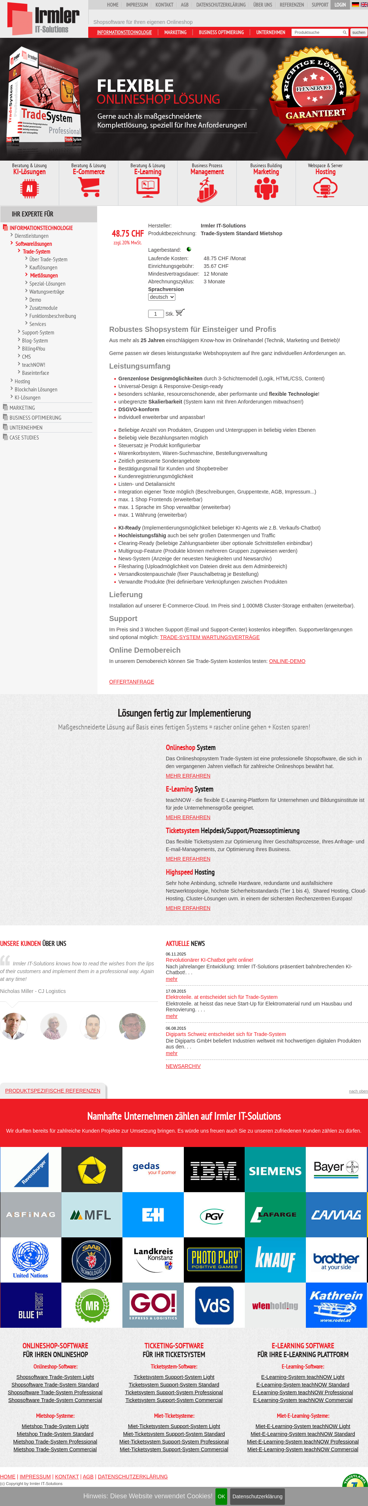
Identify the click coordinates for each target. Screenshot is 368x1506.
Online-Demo (287, 661)
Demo (35, 299)
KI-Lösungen (27, 397)
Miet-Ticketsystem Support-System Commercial (174, 1449)
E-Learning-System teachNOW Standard (302, 1385)
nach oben (358, 1091)
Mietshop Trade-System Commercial (55, 1449)
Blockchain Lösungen (36, 389)
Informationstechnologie (124, 32)
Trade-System (36, 251)
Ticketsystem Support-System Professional (174, 1392)
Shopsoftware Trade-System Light (55, 1377)
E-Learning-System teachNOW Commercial (303, 1400)
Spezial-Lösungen (47, 283)
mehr (172, 979)
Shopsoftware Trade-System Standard (55, 1385)
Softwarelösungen (33, 243)
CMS (26, 356)
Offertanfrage (131, 682)
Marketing (175, 32)
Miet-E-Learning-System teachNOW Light (303, 1426)
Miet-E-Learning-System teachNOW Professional (303, 1442)
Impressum (137, 4)
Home (112, 4)
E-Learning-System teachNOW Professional (303, 1392)
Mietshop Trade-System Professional (55, 1442)
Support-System (38, 332)
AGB (185, 4)
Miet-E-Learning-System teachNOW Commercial (302, 1449)
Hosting (22, 381)
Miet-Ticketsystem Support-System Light (174, 1426)
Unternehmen (270, 32)
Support (320, 4)
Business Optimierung (221, 32)
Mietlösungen (44, 275)
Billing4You (33, 348)
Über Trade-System (48, 259)
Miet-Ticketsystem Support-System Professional (174, 1442)
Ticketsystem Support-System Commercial (173, 1400)
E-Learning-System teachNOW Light (302, 1377)
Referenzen (292, 4)
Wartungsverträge (46, 291)
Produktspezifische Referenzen (52, 1091)
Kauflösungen (43, 267)
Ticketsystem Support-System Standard (174, 1385)
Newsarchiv (183, 1066)
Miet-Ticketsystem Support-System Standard (174, 1434)
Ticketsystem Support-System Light (173, 1377)
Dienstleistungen (32, 235)
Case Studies (24, 437)
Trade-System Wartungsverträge (210, 637)
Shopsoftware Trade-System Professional (55, 1392)
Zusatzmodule (43, 307)
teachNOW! (33, 364)
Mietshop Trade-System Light (55, 1426)
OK (221, 1496)
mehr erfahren (188, 776)
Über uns (262, 4)
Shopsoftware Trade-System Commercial (55, 1400)
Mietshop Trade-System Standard (55, 1434)
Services (37, 323)
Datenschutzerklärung (257, 1496)
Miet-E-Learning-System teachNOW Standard (303, 1434)
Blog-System (35, 340)
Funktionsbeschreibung (52, 315)
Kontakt (164, 4)
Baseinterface (35, 372)
